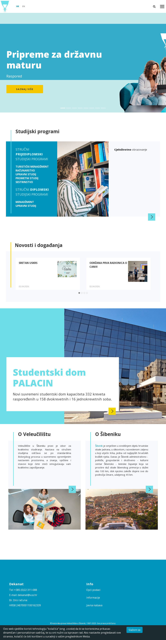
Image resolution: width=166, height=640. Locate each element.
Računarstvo (25, 170)
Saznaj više (24, 89)
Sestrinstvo (24, 182)
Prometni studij (27, 178)
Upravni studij (26, 174)
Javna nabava (94, 605)
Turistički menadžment (32, 166)
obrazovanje (130, 149)
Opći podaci (93, 590)
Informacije (93, 597)
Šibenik (99, 445)
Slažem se (134, 630)
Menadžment (25, 202)
